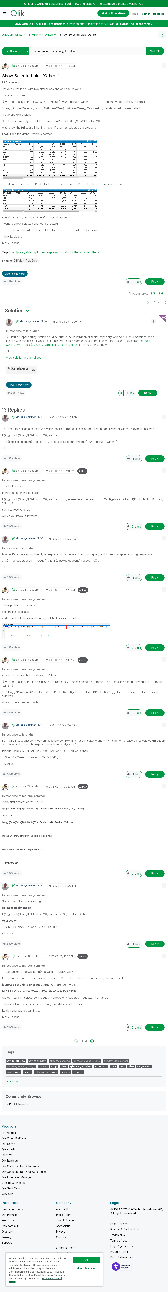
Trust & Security (66, 1220)
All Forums (33, 34)
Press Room (63, 1215)
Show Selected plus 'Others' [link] (78, 34)
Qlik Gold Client (11, 1188)
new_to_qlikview (15, 1060)
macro (27, 1071)
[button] (164, 65)
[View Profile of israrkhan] (21, 65)
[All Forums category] (7, 1104)
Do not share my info (124, 1257)
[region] (54, 1269)
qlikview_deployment (116, 1060)
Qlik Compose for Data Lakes (20, 1166)
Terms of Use (118, 1240)
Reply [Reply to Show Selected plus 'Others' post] (155, 281)
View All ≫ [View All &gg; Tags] (12, 1081)
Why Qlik (7, 1194)
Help (135, 13)
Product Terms (119, 1251)
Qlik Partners (10, 1215)
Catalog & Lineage (13, 1183)
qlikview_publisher (80, 1066)
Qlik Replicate (10, 1160)
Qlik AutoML (9, 1149)
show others (72, 252)
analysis (65, 1071)
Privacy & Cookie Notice (125, 1229)
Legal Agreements (121, 1246)
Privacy (60, 1231)
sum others (91, 252)
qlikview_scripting (60, 1060)
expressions (13, 1071)
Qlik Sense (8, 1144)
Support (7, 1242)
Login (68, 3)
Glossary (7, 1231)
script (54, 1066)
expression (101, 1066)
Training (6, 1237)
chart (64, 1066)
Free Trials (8, 1220)
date (113, 1066)
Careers (61, 1237)
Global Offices (65, 1248)
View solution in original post (24, 357)
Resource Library (12, 1209)
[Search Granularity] (16, 51)
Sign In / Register (153, 13)
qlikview (43, 1066)
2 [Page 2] (158, 302)
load (122, 1066)
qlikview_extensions (46, 1071)
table (131, 1066)
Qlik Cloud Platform (14, 1138)
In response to (22, 331)
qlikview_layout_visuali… (86, 1060)
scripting (78, 1071)
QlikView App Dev (25, 260)
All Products (9, 1132)
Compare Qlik (10, 1226)
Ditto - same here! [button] (15, 273)
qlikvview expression (47, 252)
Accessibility (63, 1226)
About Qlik (62, 1209)
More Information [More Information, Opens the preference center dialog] (86, 1268)
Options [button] (162, 34)
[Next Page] (164, 302)
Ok (86, 1259)
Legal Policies (118, 1224)
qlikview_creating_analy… (20, 1066)
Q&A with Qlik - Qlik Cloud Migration (39, 24)
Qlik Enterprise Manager (17, 1177)
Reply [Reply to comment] (148, 393)
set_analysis (144, 1066)
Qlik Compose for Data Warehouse (24, 1171)
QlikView (50, 34)
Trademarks (117, 1235)
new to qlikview (37, 1060)
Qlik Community (12, 34)
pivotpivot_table (21, 252)
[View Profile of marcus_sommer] (30, 321)
